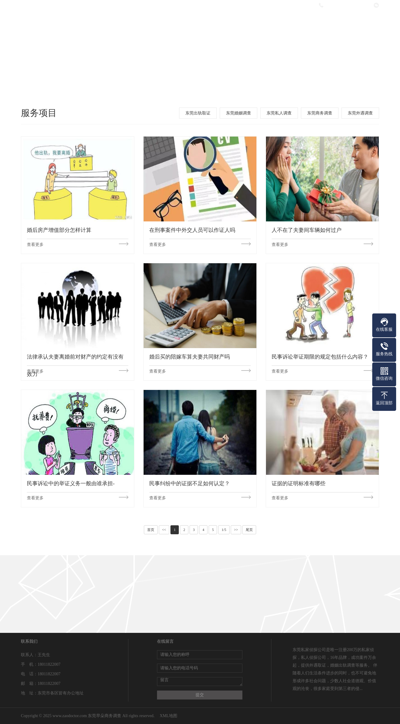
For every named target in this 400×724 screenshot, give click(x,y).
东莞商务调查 (319, 113)
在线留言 (318, 21)
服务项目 (199, 21)
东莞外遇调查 (360, 113)
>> (236, 530)
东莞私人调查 (279, 113)
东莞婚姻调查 (238, 113)
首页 (150, 530)
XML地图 (168, 716)
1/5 (223, 530)
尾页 (249, 530)
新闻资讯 (239, 21)
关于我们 (159, 21)
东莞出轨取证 (197, 113)
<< (164, 530)
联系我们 (358, 21)
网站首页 (120, 21)
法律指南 (278, 21)
